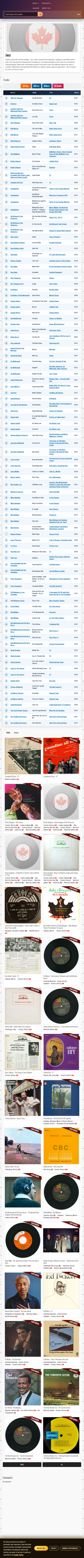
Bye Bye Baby (53, 289)
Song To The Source (17, 668)
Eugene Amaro (15, 301)
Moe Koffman (15, 509)
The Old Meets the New (57, 571)
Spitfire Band (15, 681)
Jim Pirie (13, 393)
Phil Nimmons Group (17, 600)
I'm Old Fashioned (55, 242)
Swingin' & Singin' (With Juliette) (60, 230)
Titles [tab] (8, 732)
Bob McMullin (15, 154)
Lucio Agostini (15, 465)
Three (51, 110)
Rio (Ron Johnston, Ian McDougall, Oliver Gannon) (58, 367)
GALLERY (36, 8)
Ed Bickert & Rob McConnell (20, 295)
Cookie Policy (18, 1555)
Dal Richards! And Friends (58, 224)
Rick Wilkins (15, 612)
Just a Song (53, 374)
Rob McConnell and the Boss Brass (20, 624)
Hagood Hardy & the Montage (17, 349)
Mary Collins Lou (16, 484)
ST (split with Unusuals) (57, 254)
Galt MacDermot (16, 318)
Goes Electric (53, 509)
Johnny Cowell (15, 423)
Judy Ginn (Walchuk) (17, 443)
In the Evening (54, 497)
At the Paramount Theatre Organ (60, 266)
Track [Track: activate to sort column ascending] (34, 93)
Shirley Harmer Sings (56, 662)
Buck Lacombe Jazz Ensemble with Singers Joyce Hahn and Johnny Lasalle (20, 175)
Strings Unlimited (17, 687)
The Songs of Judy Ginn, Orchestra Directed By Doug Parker (58, 443)
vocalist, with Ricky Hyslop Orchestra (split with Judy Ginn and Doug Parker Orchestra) (59, 484)
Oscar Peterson (16, 540)
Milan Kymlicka (15, 497)
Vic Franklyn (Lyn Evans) (19, 716)
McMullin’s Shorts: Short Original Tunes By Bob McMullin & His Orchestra (60, 154)
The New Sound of (55, 687)
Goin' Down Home (55, 146)
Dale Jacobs (14, 237)
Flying (51, 355)
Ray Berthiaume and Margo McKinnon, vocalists (58, 435)
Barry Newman (15, 123)
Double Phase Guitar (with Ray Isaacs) (59, 558)
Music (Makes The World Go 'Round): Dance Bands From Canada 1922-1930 (58, 209)
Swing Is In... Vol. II (55, 217)
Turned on (52, 515)
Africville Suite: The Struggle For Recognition (60, 404)
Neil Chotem (15, 527)
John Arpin (14, 411)
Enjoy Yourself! (54, 343)
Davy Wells (14, 254)
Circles (51, 278)
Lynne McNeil (15, 471)
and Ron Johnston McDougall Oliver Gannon (19, 110)
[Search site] (21, 14)
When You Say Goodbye (56, 710)
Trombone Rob (54, 624)
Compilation (15, 188)
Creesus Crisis (54, 534)
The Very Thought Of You (57, 361)
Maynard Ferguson (17, 492)
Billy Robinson (15, 141)
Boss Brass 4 (53, 631)
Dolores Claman (16, 261)
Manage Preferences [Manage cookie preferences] (70, 1548)
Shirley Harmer (16, 662)
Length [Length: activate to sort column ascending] (76, 93)
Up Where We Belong (56, 393)
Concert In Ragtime (56, 411)
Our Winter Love (54, 423)
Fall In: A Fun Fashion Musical (59, 188)
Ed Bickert (14, 289)
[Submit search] (40, 14)
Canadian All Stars (17, 182)
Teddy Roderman (16, 704)
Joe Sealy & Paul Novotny (19, 404)
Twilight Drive (53, 161)
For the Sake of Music (56, 618)
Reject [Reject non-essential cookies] (53, 1548)
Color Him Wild (54, 492)
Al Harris (14, 104)
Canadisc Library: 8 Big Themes (60, 261)
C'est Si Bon (53, 284)
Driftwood (52, 398)
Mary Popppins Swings (56, 600)
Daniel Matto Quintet (18, 242)
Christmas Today (55, 330)
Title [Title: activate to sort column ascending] (51, 93)
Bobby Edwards (16, 161)
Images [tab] (16, 732)
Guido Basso (15, 330)
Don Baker (14, 266)
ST (50, 98)
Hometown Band (16, 355)
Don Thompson (16, 278)
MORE (22, 1464)
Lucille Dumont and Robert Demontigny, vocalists (58, 527)
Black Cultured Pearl (18, 146)
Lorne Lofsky (15, 459)
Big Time (52, 681)
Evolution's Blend (55, 141)
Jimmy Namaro (15, 398)
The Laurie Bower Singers (19, 710)
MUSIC (36, 3)
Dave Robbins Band (17, 248)
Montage (52, 349)
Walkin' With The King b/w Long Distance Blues (59, 386)
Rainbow (52, 167)
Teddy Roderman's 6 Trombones (60, 704)
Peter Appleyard (16, 579)
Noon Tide (52, 123)
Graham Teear (15, 324)
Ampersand (53, 104)
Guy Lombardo (15, 343)
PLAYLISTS (46, 3)
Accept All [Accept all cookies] (41, 1548)
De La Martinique (55, 477)
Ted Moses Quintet (17, 693)
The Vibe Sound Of (55, 586)
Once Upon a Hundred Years (58, 465)
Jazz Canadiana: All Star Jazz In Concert (59, 337)
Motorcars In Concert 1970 (58, 195)
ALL (62, 1464)
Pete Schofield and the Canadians (18, 564)
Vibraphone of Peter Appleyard (59, 579)
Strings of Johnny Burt (57, 417)
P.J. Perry (14, 546)
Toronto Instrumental (56, 644)
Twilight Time (53, 307)
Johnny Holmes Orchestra (19, 435)
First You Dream (54, 606)
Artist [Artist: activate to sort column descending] (13, 93)
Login (78, 14)
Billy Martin (14, 128)
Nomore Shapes (16, 534)
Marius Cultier (15, 477)
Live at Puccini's (54, 237)
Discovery (52, 612)
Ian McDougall (15, 361)
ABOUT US (46, 8)
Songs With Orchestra (56, 324)
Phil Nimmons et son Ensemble (18, 593)
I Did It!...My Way (54, 471)
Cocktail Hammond (55, 272)
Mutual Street (54, 295)
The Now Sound (54, 564)
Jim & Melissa (15, 386)
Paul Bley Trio (15, 551)
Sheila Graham (15, 650)
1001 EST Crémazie (17, 98)
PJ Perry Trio (53, 546)
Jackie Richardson (17, 380)
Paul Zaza (14, 558)
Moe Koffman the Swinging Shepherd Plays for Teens (58, 521)
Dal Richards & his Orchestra (17, 217)
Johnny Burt (15, 417)
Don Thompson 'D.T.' (17, 284)
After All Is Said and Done (58, 716)
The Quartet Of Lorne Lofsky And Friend (60, 459)
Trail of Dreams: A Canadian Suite (60, 540)
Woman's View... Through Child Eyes (59, 380)
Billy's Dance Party (55, 128)
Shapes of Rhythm (55, 318)
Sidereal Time (54, 693)
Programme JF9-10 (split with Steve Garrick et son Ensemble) (59, 593)
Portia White (15, 606)
